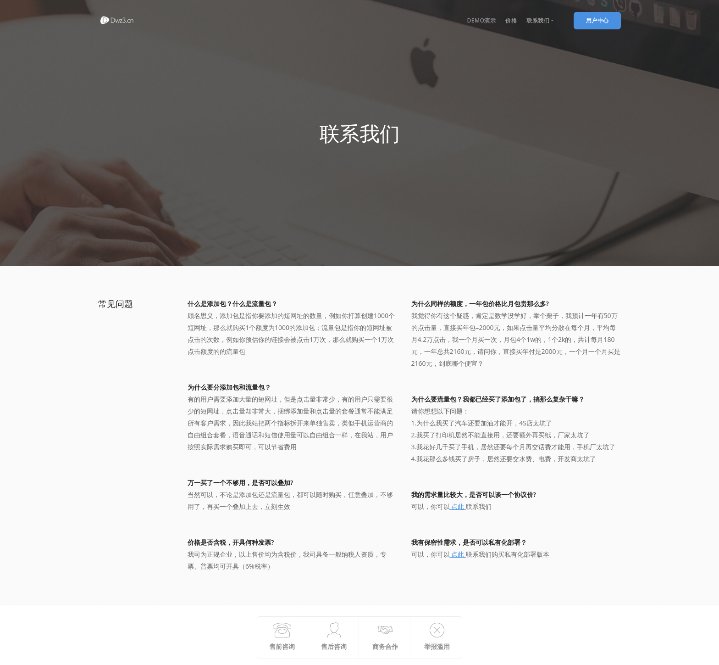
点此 (458, 506)
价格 (511, 20)
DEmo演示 (481, 20)
